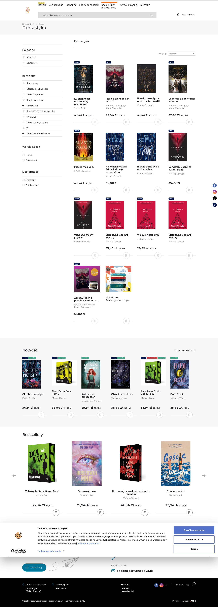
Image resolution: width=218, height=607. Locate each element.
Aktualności (56, 5)
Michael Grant (59, 398)
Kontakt (145, 5)
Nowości (30, 57)
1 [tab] (103, 524)
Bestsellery (31, 63)
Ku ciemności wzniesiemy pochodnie (82, 101)
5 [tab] (112, 524)
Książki (42, 5)
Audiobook (31, 160)
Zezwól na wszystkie (194, 580)
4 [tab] (110, 524)
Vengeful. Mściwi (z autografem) (180, 168)
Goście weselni (176, 491)
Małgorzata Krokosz (91, 401)
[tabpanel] (42, 477)
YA (27, 128)
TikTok (64, 537)
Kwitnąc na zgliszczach (88, 395)
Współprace (108, 8)
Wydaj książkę (128, 5)
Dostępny (31, 180)
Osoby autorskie (89, 5)
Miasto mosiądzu (84, 167)
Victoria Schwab (145, 105)
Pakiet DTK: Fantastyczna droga (117, 299)
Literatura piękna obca (37, 89)
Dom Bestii (176, 394)
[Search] (91, 15)
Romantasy (32, 83)
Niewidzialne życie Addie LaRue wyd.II (148, 100)
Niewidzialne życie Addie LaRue (148, 168)
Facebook (51, 537)
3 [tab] (108, 524)
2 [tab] (105, 524)
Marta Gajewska (113, 108)
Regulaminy (108, 5)
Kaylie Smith (28, 398)
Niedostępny (32, 185)
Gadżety (71, 5)
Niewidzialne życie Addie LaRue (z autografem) (117, 169)
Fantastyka (32, 105)
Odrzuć (194, 599)
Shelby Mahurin (119, 398)
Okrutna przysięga (33, 394)
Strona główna (28, 24)
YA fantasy (31, 117)
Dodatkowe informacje (49, 601)
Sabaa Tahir (79, 108)
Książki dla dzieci (34, 100)
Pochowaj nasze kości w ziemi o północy (131, 492)
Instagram (35, 537)
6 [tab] (114, 524)
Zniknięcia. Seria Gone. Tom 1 (150, 392)
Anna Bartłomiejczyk (116, 105)
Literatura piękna (34, 94)
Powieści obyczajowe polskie (40, 111)
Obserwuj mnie (87, 491)
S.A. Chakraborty (82, 171)
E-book (29, 155)
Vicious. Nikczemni (148, 235)
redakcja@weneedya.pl (132, 571)
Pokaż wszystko (184, 350)
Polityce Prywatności (88, 593)
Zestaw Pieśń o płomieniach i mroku (86, 299)
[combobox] (182, 54)
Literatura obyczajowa (37, 122)
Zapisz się (34, 567)
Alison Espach (176, 495)
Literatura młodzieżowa (38, 133)
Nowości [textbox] (172, 54)
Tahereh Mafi (86, 495)
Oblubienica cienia (122, 394)
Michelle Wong (177, 398)
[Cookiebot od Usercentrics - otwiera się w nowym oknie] (18, 601)
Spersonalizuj (194, 589)
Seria (77, 62)
